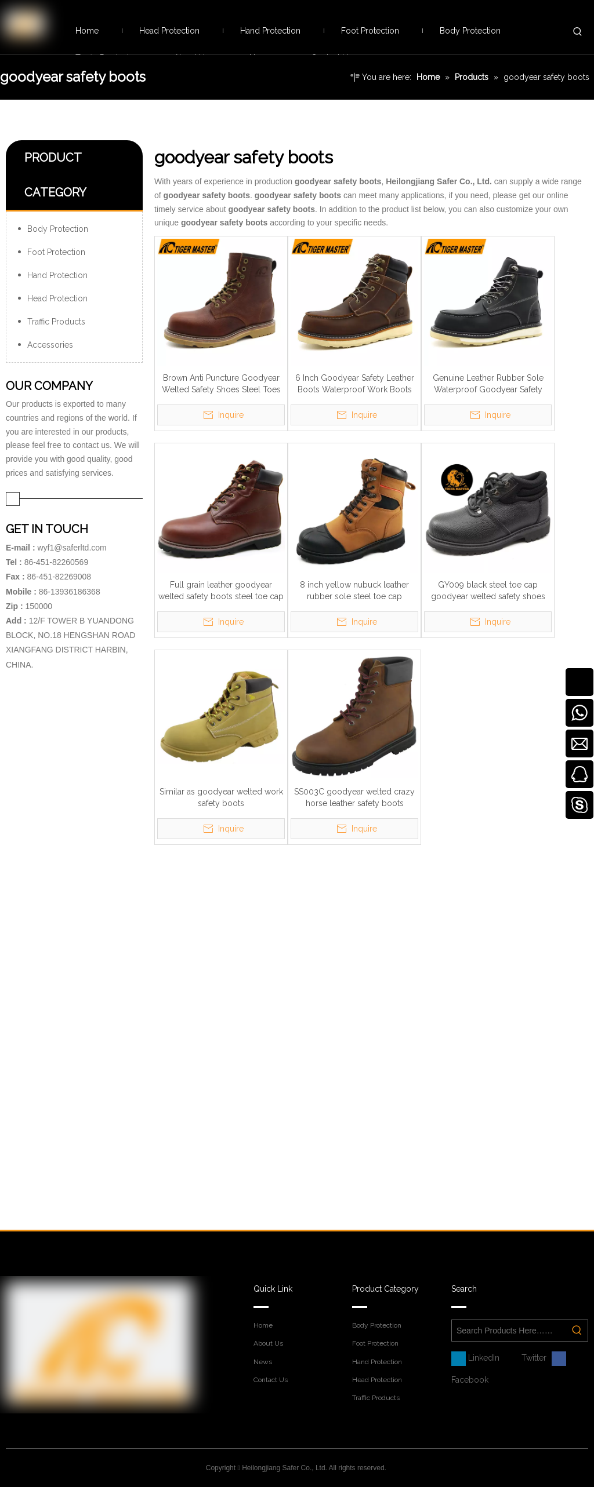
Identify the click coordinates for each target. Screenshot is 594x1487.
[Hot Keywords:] (577, 31)
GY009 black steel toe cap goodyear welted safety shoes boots (488, 591)
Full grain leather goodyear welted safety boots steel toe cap (221, 590)
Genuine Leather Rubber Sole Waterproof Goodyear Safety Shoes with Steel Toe (488, 384)
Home (263, 1325)
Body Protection (57, 229)
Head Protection (57, 298)
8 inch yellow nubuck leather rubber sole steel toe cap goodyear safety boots (354, 591)
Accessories (50, 344)
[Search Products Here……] (509, 1330)
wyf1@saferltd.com (71, 547)
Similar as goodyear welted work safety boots (221, 797)
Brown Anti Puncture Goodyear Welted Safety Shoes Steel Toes (221, 383)
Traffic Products (56, 321)
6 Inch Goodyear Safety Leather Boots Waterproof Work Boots (354, 383)
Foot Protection (56, 252)
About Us (268, 1343)
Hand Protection (57, 275)
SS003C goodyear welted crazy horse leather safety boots (354, 797)
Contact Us (270, 1380)
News (262, 1362)
